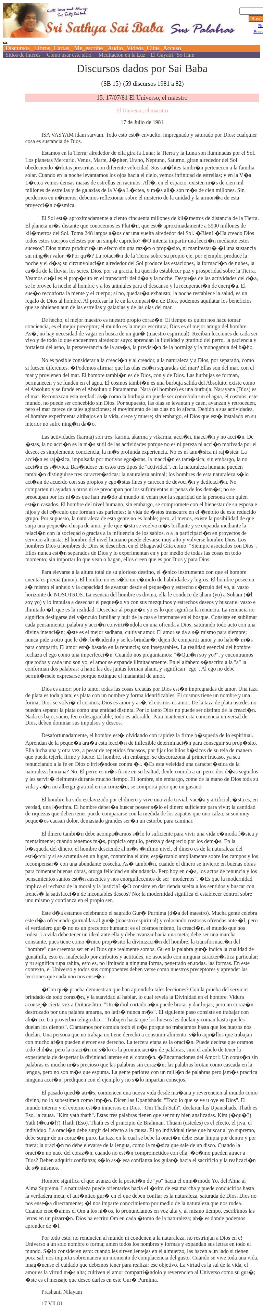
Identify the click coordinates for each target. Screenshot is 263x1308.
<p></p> (131, 30)
